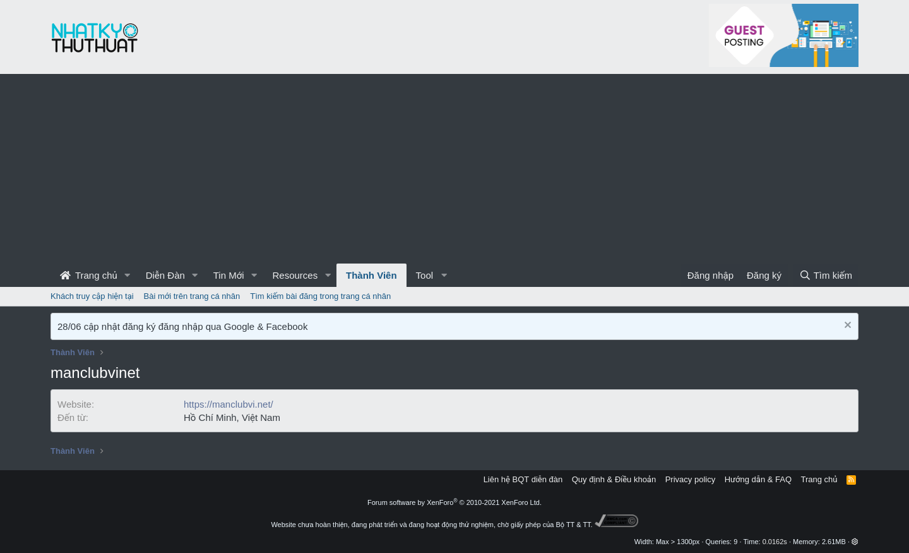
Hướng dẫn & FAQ (758, 479)
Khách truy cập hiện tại (92, 296)
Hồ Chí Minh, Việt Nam (232, 417)
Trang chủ (88, 275)
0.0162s (775, 541)
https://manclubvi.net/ (228, 404)
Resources (295, 275)
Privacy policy (690, 479)
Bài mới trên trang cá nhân (192, 296)
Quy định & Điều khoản (614, 479)
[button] (127, 275)
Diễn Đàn (165, 275)
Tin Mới (228, 275)
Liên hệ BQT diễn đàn (523, 479)
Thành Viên (371, 275)
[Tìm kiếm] (825, 275)
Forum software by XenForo (454, 502)
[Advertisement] (454, 168)
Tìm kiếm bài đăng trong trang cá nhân (320, 296)
